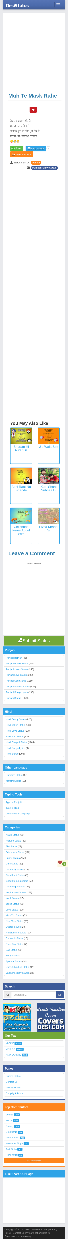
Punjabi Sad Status (16, 680)
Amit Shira (11, 1149)
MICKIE (10, 1043)
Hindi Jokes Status (15, 725)
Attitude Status (13, 840)
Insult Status (12, 898)
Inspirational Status (16, 892)
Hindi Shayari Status (16, 742)
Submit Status (13, 1076)
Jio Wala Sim (48, 447)
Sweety (10, 1126)
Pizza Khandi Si (48, 528)
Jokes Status (12, 903)
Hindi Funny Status (16, 719)
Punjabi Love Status (16, 675)
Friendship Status (15, 852)
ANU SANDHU (13, 1054)
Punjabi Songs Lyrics (17, 692)
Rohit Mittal (12, 1154)
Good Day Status (15, 869)
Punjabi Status (13, 698)
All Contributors (33, 1160)
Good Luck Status (15, 875)
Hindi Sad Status (14, 736)
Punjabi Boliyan (14, 657)
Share (18, 148)
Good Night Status (15, 886)
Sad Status (11, 950)
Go (59, 994)
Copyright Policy (14, 1093)
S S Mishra (11, 1132)
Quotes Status (13, 926)
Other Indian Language (18, 813)
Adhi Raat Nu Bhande (21, 488)
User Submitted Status (17, 967)
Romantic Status (14, 938)
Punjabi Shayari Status (18, 686)
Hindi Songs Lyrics (15, 748)
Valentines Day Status (17, 972)
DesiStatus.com (39, 1229)
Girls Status (12, 863)
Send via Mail (36, 148)
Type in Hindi (12, 808)
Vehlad (36, 162)
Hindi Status (12, 753)
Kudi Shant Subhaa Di (49, 488)
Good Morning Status (17, 881)
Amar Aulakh (12, 1137)
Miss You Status (14, 915)
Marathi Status (13, 780)
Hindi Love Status (15, 730)
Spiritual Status (14, 961)
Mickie (9, 1120)
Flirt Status (11, 846)
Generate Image (21, 154)
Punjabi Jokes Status (17, 669)
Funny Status (13, 858)
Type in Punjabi (14, 802)
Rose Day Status (15, 944)
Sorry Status (12, 955)
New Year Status (14, 921)
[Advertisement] (34, 53)
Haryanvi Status (14, 775)
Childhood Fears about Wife (21, 530)
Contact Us (11, 1081)
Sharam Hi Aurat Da (21, 448)
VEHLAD (10, 1049)
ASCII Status (12, 835)
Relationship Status (16, 932)
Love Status (12, 909)
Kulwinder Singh (14, 1143)
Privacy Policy (13, 1087)
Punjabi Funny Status (44, 167)
